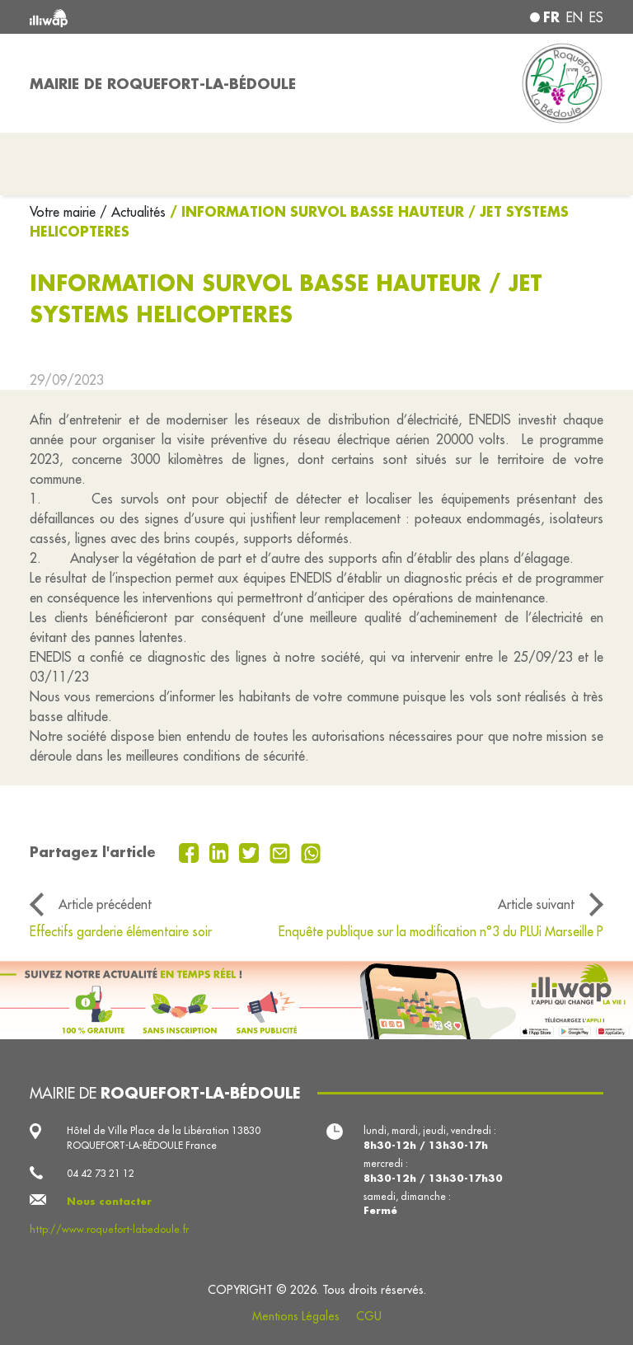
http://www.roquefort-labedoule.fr (109, 1229)
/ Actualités (133, 212)
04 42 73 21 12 (100, 1173)
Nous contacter (109, 1201)
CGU (369, 1316)
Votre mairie (65, 212)
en (574, 17)
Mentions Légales (296, 1316)
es (596, 17)
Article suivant (536, 904)
